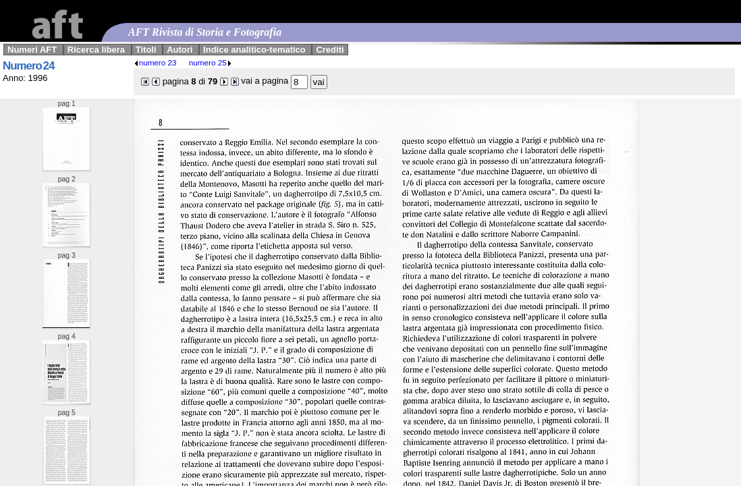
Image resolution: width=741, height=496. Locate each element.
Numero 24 (28, 65)
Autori (179, 50)
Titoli (146, 50)
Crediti (330, 50)
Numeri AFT (32, 50)
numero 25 (210, 62)
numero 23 (155, 62)
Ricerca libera (96, 50)
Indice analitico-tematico (254, 50)
